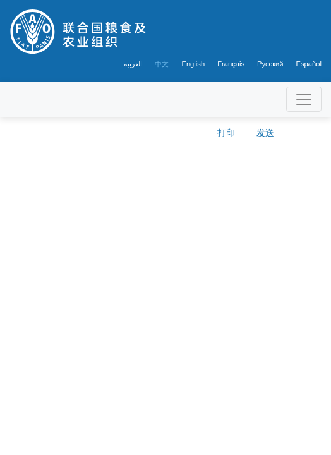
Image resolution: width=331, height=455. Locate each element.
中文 (162, 64)
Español (309, 64)
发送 (265, 133)
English (193, 64)
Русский (270, 64)
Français (230, 64)
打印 (226, 133)
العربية (133, 64)
